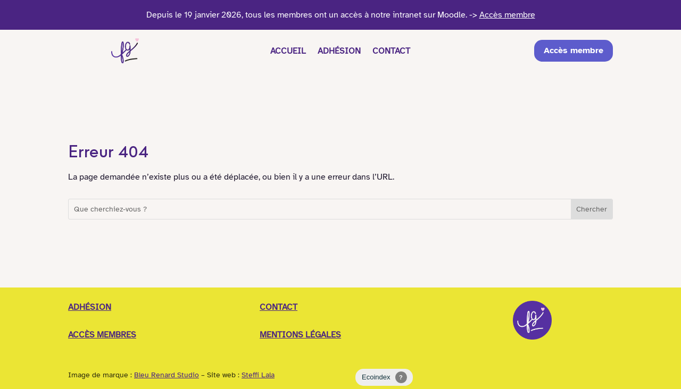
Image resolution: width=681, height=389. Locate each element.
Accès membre (577, 50)
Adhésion (339, 50)
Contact (394, 50)
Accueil (285, 50)
